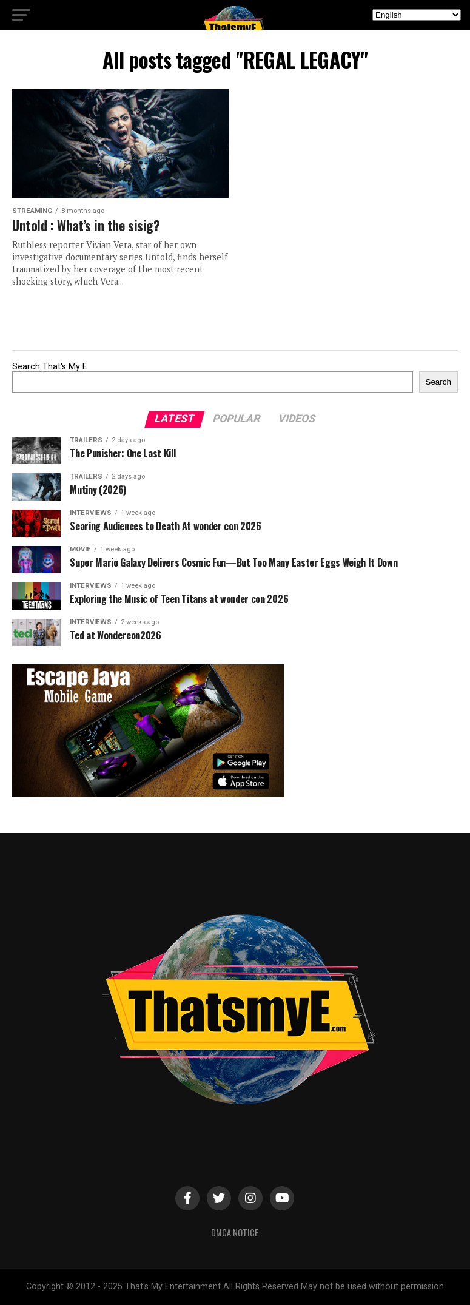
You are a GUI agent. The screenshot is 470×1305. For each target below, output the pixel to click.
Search (438, 381)
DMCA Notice (234, 1232)
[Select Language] (416, 15)
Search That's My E (49, 367)
